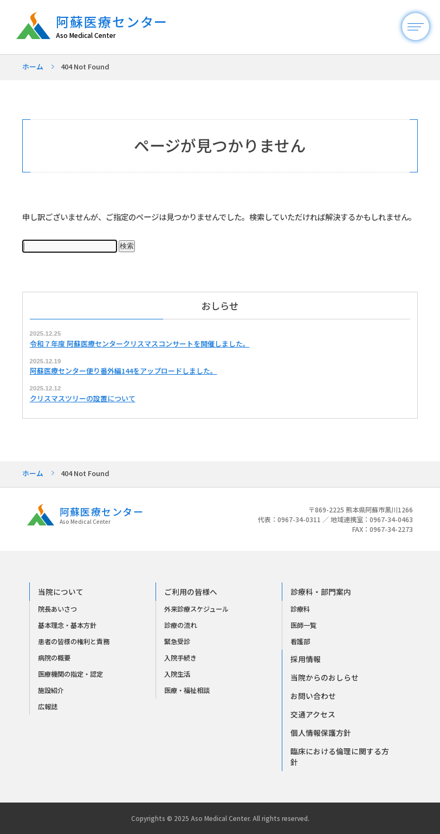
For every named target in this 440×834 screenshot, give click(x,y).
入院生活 (177, 674)
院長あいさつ (57, 609)
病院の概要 (54, 658)
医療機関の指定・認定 (70, 674)
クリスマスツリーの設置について (82, 398)
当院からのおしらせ (324, 677)
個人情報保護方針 (320, 732)
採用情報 (305, 658)
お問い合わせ (313, 695)
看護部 (300, 641)
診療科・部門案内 (320, 591)
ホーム (32, 66)
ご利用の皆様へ (190, 591)
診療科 (300, 609)
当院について (60, 591)
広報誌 (47, 706)
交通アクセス (312, 714)
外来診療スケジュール (196, 609)
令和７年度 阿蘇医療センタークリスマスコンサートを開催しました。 (140, 343)
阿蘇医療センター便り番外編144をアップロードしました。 (123, 370)
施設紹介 (51, 690)
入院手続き (180, 658)
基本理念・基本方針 (67, 625)
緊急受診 (177, 641)
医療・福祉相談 (187, 690)
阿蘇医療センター (117, 27)
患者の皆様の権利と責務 (73, 641)
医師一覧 (303, 625)
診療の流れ (180, 625)
